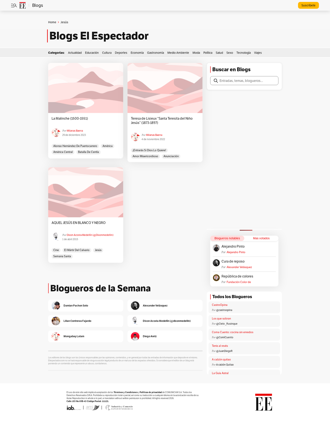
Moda (196, 53)
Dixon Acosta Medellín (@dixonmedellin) (90, 235)
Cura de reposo (233, 261)
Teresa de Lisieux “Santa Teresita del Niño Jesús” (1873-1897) (161, 120)
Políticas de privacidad (151, 392)
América (108, 146)
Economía (137, 53)
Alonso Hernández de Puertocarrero (75, 146)
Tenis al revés (220, 346)
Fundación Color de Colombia (239, 282)
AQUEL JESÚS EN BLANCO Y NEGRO (79, 223)
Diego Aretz (150, 336)
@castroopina (224, 310)
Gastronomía (155, 53)
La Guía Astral (220, 373)
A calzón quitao (221, 359)
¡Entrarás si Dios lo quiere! (149, 150)
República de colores (237, 276)
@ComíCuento (224, 337)
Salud (219, 53)
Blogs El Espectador (99, 35)
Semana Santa (62, 256)
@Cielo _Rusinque (226, 323)
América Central (63, 152)
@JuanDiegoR (224, 351)
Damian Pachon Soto (76, 305)
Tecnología (243, 53)
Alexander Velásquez (239, 267)
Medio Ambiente (178, 53)
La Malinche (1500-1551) (70, 118)
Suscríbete (308, 5)
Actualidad (75, 53)
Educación (92, 53)
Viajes (258, 53)
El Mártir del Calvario (77, 250)
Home (52, 22)
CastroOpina (219, 305)
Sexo (229, 53)
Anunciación (171, 156)
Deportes (121, 53)
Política (207, 53)
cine (56, 250)
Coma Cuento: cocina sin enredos (232, 332)
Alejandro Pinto (233, 246)
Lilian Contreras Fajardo (77, 320)
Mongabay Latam (74, 336)
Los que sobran (221, 318)
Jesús (98, 250)
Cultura (106, 53)
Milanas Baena (75, 130)
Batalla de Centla (88, 152)
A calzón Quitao (225, 364)
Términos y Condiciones (126, 392)
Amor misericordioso (145, 156)
